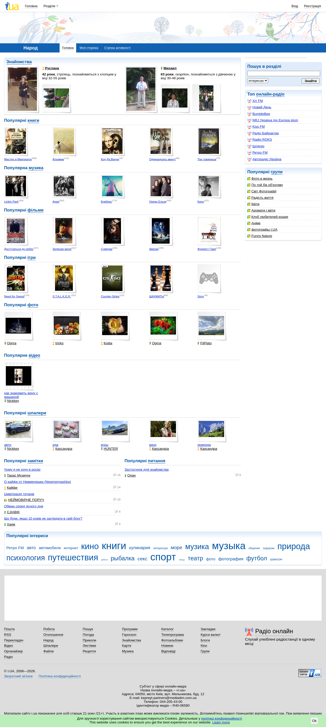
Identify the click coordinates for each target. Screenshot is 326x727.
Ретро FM (257, 153)
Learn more (221, 722)
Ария (55, 201)
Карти (126, 645)
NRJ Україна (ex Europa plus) (272, 120)
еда (55, 445)
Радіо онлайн (274, 631)
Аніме (254, 223)
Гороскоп (129, 635)
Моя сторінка (89, 48)
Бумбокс (106, 201)
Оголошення (53, 635)
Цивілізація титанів (19, 494)
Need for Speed (14, 296)
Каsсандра (62, 449)
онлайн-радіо (270, 94)
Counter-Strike (110, 296)
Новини (167, 645)
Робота (49, 629)
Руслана (50, 68)
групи (277, 171)
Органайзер (13, 651)
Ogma (10, 343)
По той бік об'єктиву (265, 185)
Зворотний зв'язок (18, 676)
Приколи (89, 640)
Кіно (204, 645)
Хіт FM (255, 101)
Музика (127, 651)
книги (33, 120)
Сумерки (106, 248)
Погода (88, 635)
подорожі (268, 548)
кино (152, 445)
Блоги (205, 640)
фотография (230, 559)
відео (34, 355)
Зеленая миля (61, 248)
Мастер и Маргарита (18, 159)
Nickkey (11, 401)
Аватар (154, 248)
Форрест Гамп (206, 248)
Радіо (8, 657)
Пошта (9, 629)
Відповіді (168, 651)
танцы (182, 560)
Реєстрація (312, 6)
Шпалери (50, 645)
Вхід (295, 6)
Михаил (168, 68)
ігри (32, 257)
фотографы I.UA (262, 229)
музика (36, 167)
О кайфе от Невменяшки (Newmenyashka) (37, 482)
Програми (130, 629)
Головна (31, 6)
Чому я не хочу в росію (22, 469)
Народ (48, 640)
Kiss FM (256, 127)
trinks (57, 343)
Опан (130, 475)
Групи (205, 651)
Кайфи (10, 488)
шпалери (37, 413)
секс (142, 558)
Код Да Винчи (110, 159)
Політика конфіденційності (60, 676)
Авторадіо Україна (264, 159)
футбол (256, 558)
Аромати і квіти (261, 210)
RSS (7, 635)
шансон (276, 559)
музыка (229, 545)
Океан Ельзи (157, 201)
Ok (314, 721)
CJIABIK (12, 512)
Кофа (106, 343)
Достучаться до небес (19, 248)
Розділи (49, 6)
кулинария (139, 547)
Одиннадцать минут (162, 159)
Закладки (208, 629)
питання (156, 460)
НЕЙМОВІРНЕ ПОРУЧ (24, 500)
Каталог (167, 629)
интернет (71, 548)
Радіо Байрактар (263, 133)
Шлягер (255, 146)
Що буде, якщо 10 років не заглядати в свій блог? (43, 518)
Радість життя (260, 198)
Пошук (88, 629)
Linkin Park (11, 201)
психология (25, 558)
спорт (163, 556)
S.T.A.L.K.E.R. (61, 296)
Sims (200, 296)
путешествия (73, 557)
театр (195, 558)
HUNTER (109, 449)
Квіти (253, 204)
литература (160, 548)
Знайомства (19, 61)
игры (104, 445)
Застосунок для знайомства (147, 469)
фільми (36, 210)
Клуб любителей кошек (267, 217)
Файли (48, 651)
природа (204, 445)
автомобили (50, 548)
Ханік (9, 524)
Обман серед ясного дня (23, 506)
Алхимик (58, 159)
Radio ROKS (259, 140)
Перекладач (13, 640)
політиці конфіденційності (221, 718)
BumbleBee (258, 114)
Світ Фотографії (261, 191)
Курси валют (211, 635)
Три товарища (206, 159)
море (176, 547)
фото (33, 304)
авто (7, 445)
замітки (35, 460)
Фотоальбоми (172, 640)
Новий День (259, 107)
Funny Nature (259, 236)
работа (104, 560)
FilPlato (204, 343)
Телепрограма (172, 635)
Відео (8, 645)
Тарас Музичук (17, 475)
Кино (200, 201)
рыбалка (123, 558)
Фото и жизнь (260, 178)
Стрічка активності (117, 48)
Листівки (89, 645)
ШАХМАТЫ (156, 296)
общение (254, 548)
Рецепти (89, 651)
